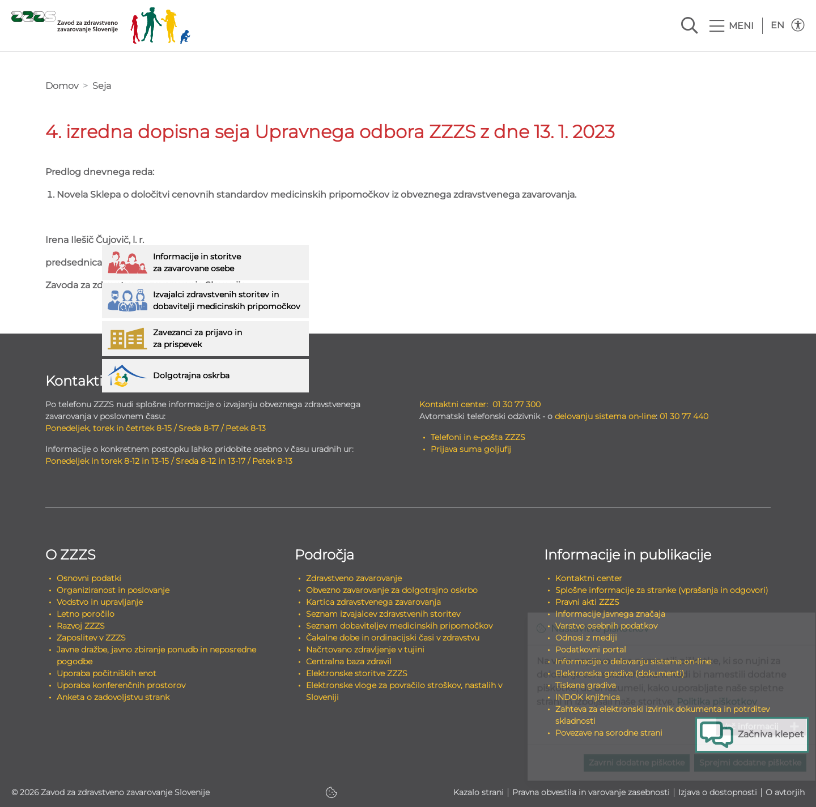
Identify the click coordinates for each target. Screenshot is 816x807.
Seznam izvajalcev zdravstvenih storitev (383, 614)
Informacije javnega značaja (610, 614)
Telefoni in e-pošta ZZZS (478, 437)
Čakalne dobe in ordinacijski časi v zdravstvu (392, 638)
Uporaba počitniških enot (106, 673)
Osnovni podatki (89, 578)
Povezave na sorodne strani (608, 733)
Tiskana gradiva (585, 685)
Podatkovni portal (590, 649)
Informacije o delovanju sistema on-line (633, 661)
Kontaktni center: (453, 404)
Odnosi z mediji (586, 638)
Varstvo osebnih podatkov (606, 626)
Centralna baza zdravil (349, 661)
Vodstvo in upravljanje (100, 602)
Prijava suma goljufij (471, 449)
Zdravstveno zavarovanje (354, 578)
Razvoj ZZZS (81, 626)
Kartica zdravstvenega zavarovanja (373, 602)
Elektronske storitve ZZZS (356, 673)
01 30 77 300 (516, 404)
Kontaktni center (588, 578)
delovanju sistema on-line (605, 416)
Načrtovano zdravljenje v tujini (365, 649)
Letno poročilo (85, 614)
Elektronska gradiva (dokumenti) (620, 673)
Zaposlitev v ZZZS (91, 638)
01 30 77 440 (684, 416)
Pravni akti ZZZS (587, 602)
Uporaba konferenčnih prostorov (121, 685)
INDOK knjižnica (587, 697)
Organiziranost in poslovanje (113, 590)
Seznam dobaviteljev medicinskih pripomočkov (399, 626)
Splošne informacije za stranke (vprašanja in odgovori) (661, 590)
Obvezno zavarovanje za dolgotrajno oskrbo (392, 590)
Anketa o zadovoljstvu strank (113, 697)
